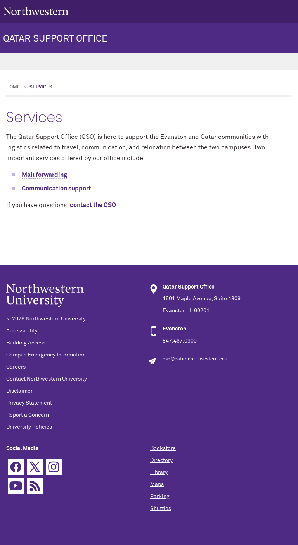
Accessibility (22, 331)
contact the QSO (93, 205)
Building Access (25, 343)
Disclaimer (19, 391)
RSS (35, 486)
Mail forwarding (44, 175)
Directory (161, 460)
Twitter (35, 467)
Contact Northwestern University (46, 379)
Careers (16, 367)
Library (159, 472)
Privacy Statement (29, 403)
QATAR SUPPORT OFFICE (55, 38)
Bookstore (163, 448)
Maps (157, 484)
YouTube (16, 486)
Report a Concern (27, 415)
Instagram (54, 467)
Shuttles (160, 508)
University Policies (29, 427)
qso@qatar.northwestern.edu (195, 359)
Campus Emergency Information (46, 355)
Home (13, 87)
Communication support (56, 188)
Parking (160, 496)
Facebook (16, 467)
